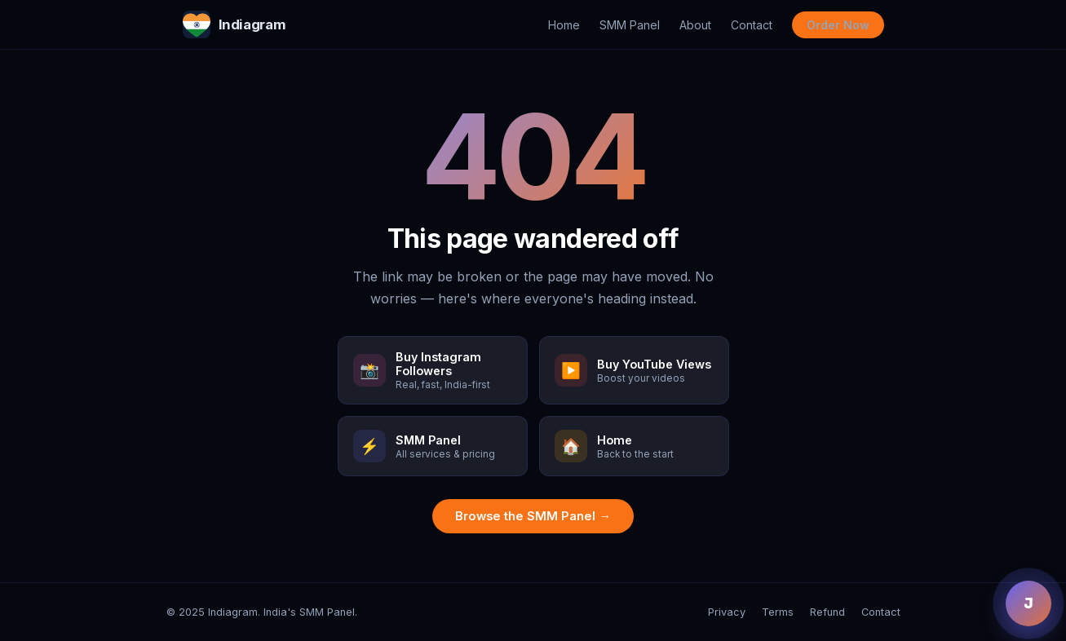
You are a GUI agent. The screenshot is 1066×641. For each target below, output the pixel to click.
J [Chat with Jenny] (1028, 603)
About (695, 25)
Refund (827, 612)
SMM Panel (629, 25)
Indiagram (234, 24)
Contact (751, 25)
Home (564, 25)
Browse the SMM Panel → (533, 516)
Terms (778, 612)
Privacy (726, 612)
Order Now (838, 25)
